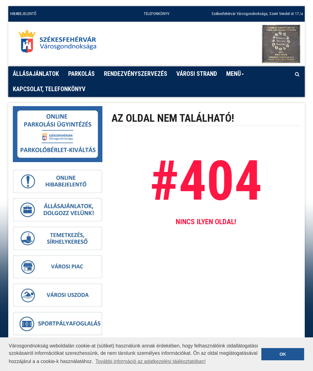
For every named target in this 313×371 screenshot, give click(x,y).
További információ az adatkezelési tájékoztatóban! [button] (150, 361)
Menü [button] (235, 76)
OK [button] (282, 354)
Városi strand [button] (196, 73)
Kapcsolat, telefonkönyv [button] (49, 89)
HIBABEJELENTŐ (23, 13)
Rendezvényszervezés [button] (135, 73)
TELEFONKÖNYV (156, 13)
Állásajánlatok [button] (36, 73)
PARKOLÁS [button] (81, 73)
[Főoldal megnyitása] (60, 43)
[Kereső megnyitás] (297, 74)
